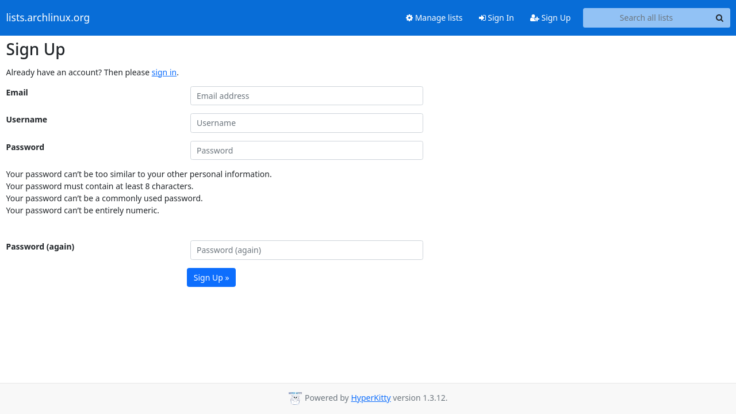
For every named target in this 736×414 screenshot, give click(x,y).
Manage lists (434, 17)
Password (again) (40, 246)
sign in (164, 72)
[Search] (720, 18)
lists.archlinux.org (48, 18)
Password (25, 146)
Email (17, 92)
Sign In (496, 17)
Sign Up (550, 17)
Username (27, 119)
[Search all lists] (646, 18)
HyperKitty (370, 397)
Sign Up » (211, 277)
